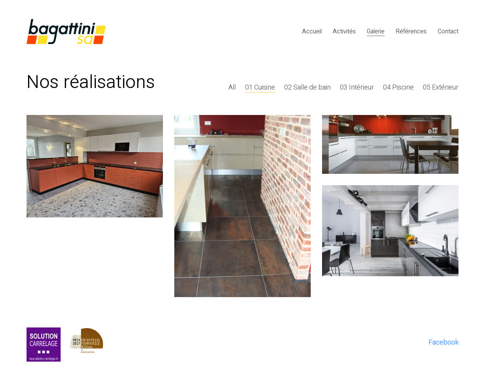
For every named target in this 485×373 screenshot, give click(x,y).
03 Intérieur (357, 87)
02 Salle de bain (307, 87)
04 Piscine (398, 87)
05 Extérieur (440, 87)
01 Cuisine (260, 87)
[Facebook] (443, 342)
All (232, 87)
